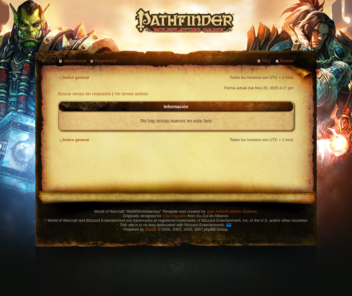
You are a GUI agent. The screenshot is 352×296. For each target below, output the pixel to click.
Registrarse (106, 60)
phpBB (151, 229)
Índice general (74, 77)
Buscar (287, 60)
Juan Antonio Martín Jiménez (232, 211)
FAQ (266, 60)
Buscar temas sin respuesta (84, 93)
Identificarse (75, 60)
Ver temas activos (131, 93)
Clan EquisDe (174, 216)
